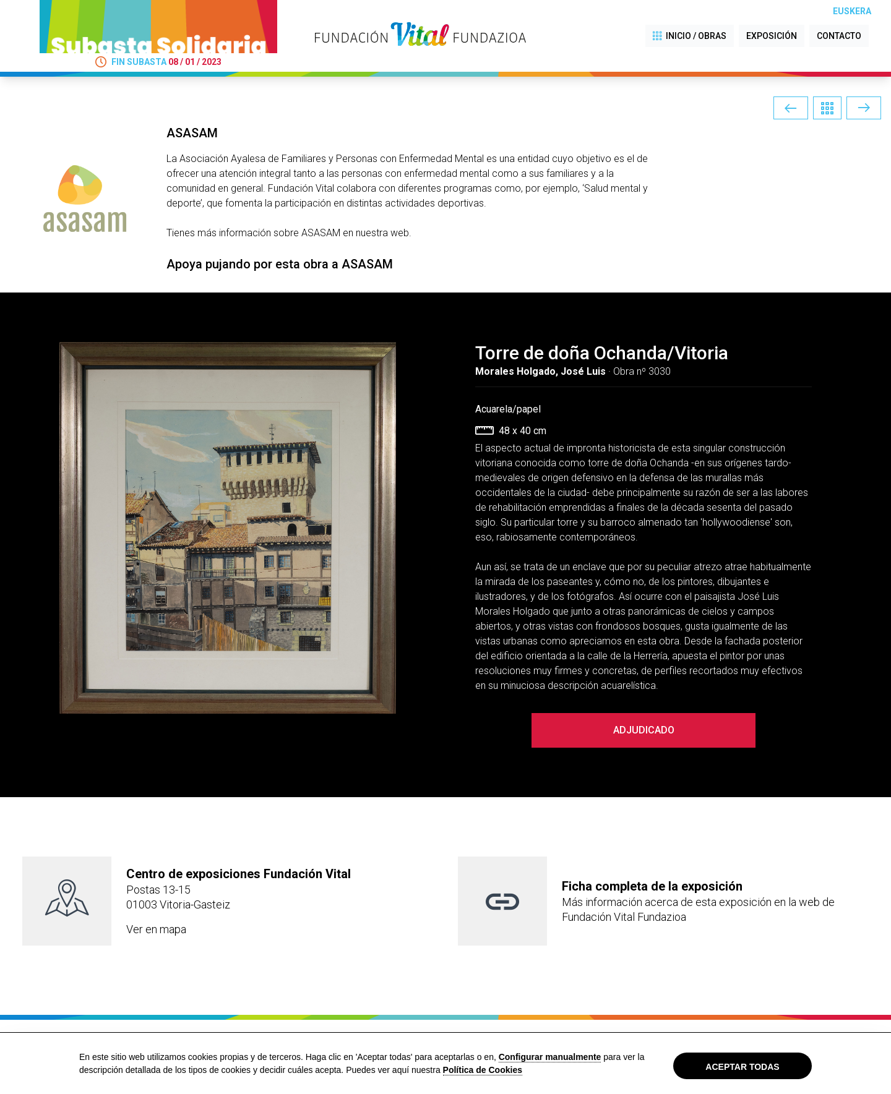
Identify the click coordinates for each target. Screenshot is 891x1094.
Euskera (852, 11)
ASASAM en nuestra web (355, 233)
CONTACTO (839, 36)
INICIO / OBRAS (689, 36)
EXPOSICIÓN (771, 36)
